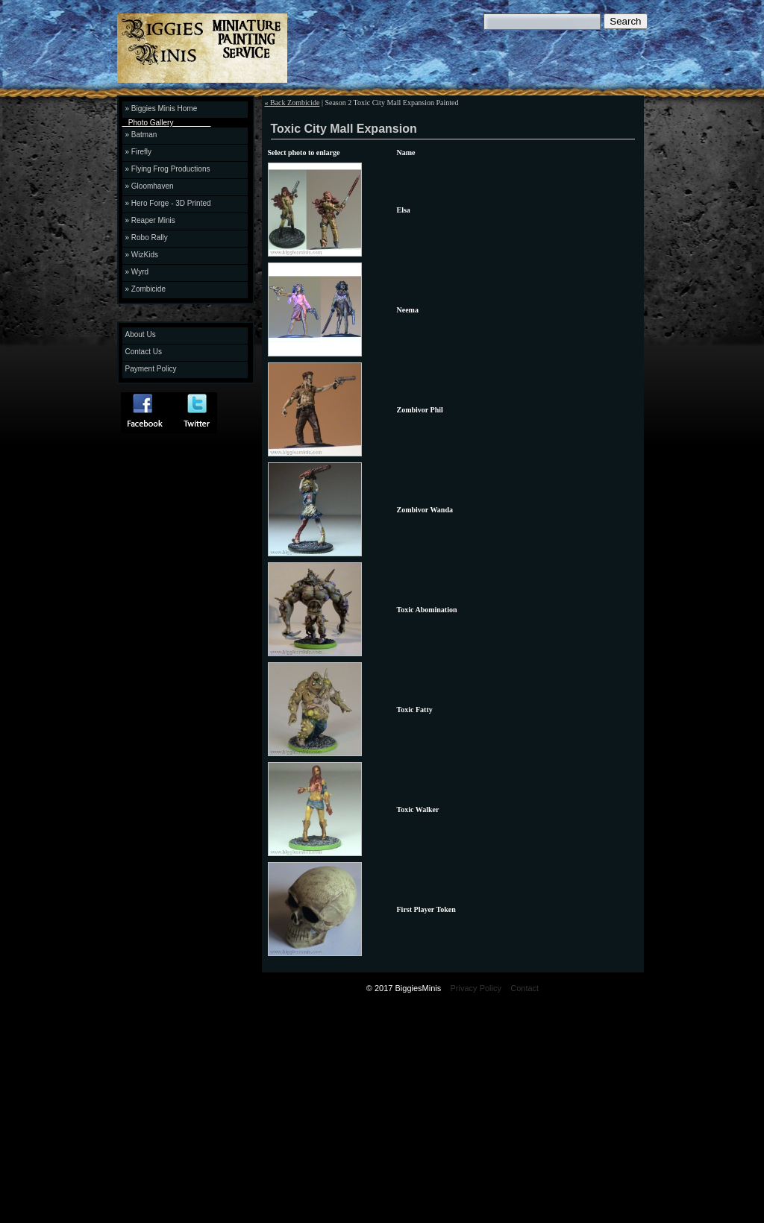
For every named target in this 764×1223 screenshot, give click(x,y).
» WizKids (141, 255)
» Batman (141, 135)
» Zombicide (145, 289)
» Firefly (138, 152)
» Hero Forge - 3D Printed (168, 203)
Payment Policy (151, 369)
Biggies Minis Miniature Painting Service (248, 50)
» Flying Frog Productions (167, 169)
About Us (140, 334)
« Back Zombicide (292, 102)
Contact (524, 988)
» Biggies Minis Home (161, 108)
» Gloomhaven (149, 186)
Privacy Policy (476, 988)
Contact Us (143, 352)
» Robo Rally (146, 237)
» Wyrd (137, 272)
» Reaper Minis (150, 220)
